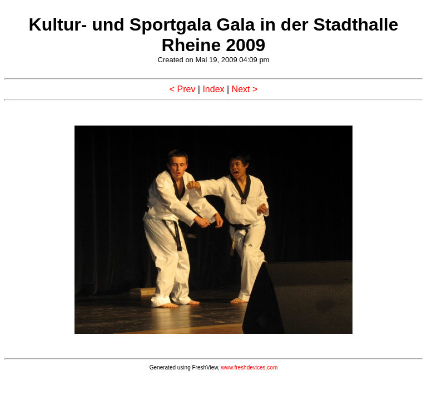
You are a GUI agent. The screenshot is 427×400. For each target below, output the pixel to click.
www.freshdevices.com (249, 367)
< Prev (183, 89)
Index (213, 89)
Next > (245, 89)
